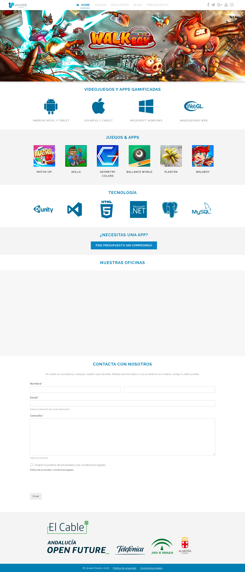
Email (34, 397)
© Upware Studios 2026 (96, 568)
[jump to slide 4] (127, 78)
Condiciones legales (151, 568)
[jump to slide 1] (117, 78)
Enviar (36, 496)
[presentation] (55, 487)
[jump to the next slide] (239, 46)
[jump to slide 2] (121, 78)
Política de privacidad (124, 568)
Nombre (36, 383)
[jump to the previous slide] (5, 46)
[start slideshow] (114, 78)
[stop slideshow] (131, 78)
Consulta (37, 415)
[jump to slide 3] (124, 78)
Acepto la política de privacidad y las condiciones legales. (70, 465)
